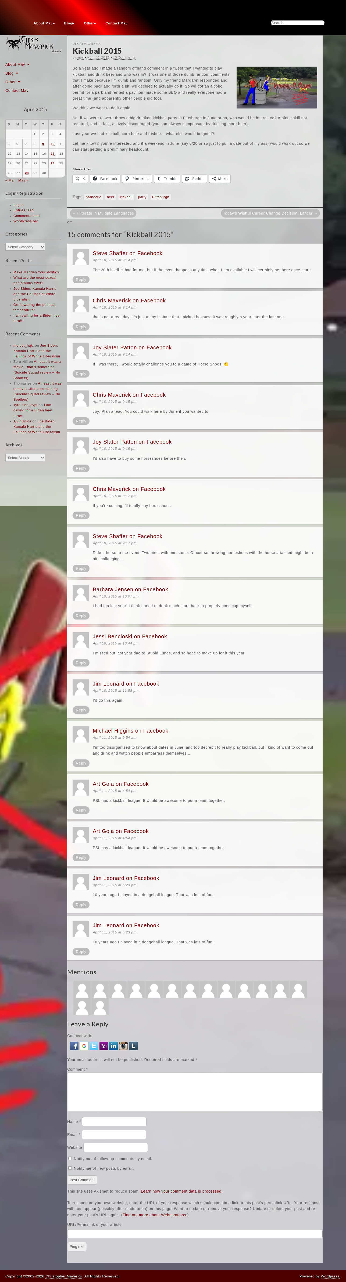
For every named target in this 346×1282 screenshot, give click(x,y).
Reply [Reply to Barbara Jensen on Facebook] (81, 616)
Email (73, 1141)
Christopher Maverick (63, 1276)
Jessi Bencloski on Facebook (130, 636)
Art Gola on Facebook (121, 784)
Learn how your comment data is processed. (182, 1198)
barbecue (93, 197)
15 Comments (124, 57)
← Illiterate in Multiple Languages (103, 213)
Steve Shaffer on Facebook (128, 253)
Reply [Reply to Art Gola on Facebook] (81, 810)
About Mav (43, 23)
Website (74, 1154)
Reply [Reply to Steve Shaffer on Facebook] (81, 279)
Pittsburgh (160, 197)
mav (80, 57)
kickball (126, 197)
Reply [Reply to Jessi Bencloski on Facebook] (81, 663)
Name (74, 1128)
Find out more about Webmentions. (155, 1221)
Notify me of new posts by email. (104, 1175)
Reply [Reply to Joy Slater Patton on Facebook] (81, 374)
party (142, 197)
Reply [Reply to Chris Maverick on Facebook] (81, 327)
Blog (68, 23)
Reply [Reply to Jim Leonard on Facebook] (81, 710)
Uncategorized (86, 43)
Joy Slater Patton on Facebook (132, 347)
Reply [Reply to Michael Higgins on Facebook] (81, 763)
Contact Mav (116, 23)
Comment (77, 1069)
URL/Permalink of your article (94, 1231)
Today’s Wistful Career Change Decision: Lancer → (270, 213)
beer (111, 197)
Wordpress (330, 1276)
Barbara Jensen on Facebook (130, 589)
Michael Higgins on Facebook (130, 731)
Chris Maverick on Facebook (129, 300)
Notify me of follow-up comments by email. (113, 1165)
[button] (75, 1045)
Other (89, 23)
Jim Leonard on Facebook (126, 684)
